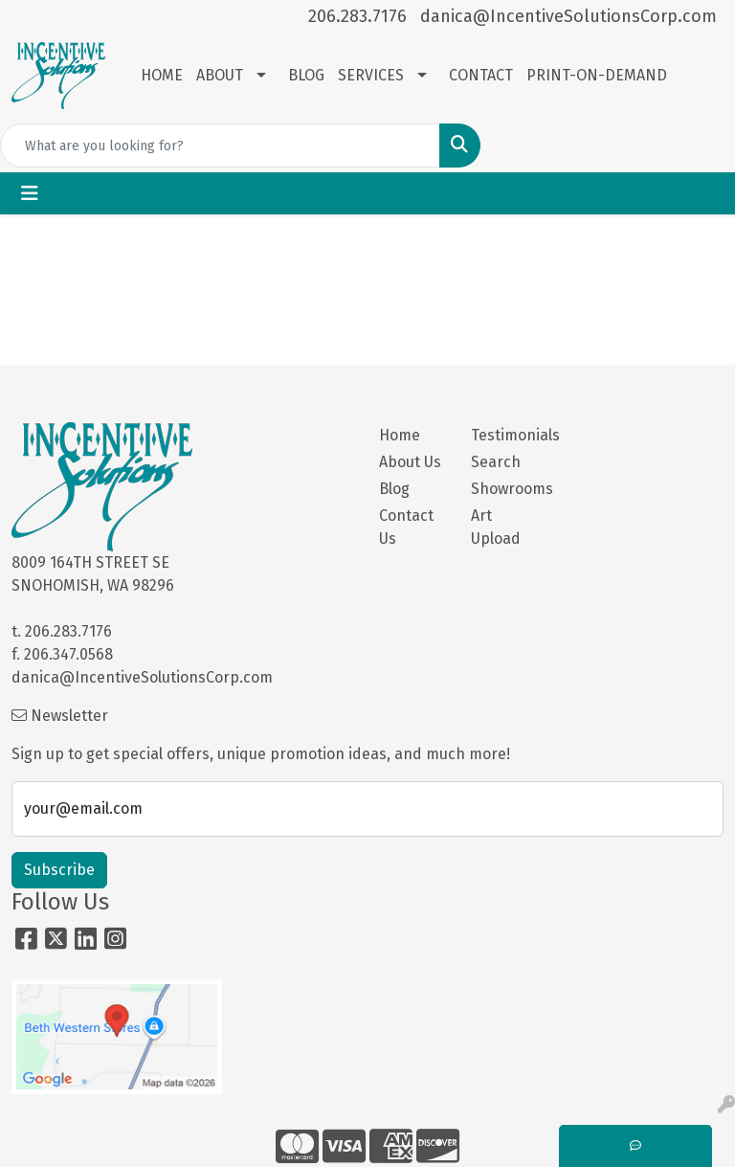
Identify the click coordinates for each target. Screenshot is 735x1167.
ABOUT (219, 75)
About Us (410, 462)
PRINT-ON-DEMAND (596, 75)
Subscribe (59, 870)
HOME (162, 75)
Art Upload (496, 527)
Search (496, 462)
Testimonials (505, 435)
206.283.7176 (357, 16)
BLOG (306, 75)
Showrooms (505, 489)
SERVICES (371, 75)
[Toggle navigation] (30, 193)
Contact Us (406, 527)
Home (399, 435)
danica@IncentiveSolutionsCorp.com (568, 16)
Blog (394, 489)
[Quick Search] (220, 145)
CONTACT (481, 75)
